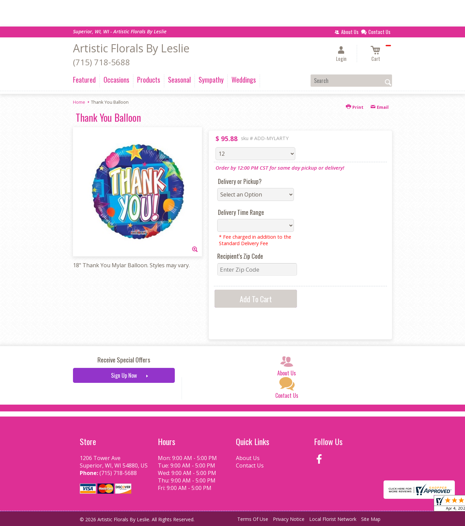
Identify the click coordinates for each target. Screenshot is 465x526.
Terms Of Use (252, 519)
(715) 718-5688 (101, 62)
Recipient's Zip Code (240, 256)
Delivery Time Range (241, 212)
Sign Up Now (124, 375)
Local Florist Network (332, 519)
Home (79, 102)
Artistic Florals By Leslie (131, 48)
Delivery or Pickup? (240, 181)
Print (355, 107)
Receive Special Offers (123, 359)
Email (379, 107)
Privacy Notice (288, 519)
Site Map (370, 519)
